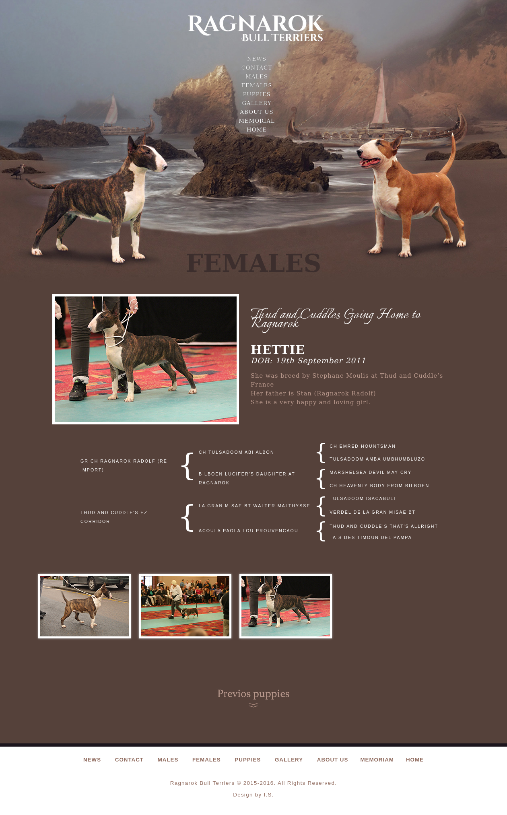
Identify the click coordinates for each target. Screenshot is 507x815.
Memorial (257, 121)
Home (257, 130)
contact (256, 68)
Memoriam (377, 760)
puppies (256, 94)
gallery (256, 103)
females (256, 85)
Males (256, 77)
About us (256, 112)
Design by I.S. (253, 795)
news (256, 59)
